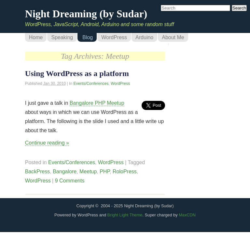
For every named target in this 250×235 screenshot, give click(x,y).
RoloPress (125, 171)
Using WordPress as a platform (77, 73)
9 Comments (70, 180)
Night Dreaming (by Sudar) (86, 14)
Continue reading (47, 143)
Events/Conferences (90, 83)
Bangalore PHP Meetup (97, 103)
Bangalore (64, 171)
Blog (87, 37)
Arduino (144, 37)
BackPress (37, 171)
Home (36, 37)
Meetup (88, 171)
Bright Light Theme (125, 214)
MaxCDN (187, 214)
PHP (105, 171)
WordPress (114, 37)
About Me (173, 37)
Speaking (62, 37)
